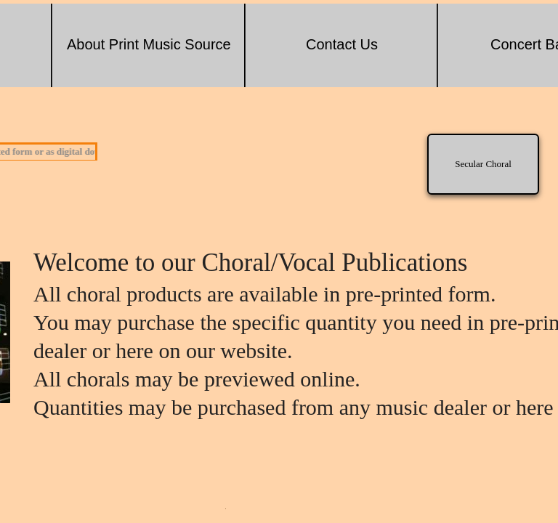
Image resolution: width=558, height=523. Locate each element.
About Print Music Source (149, 44)
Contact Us (342, 44)
